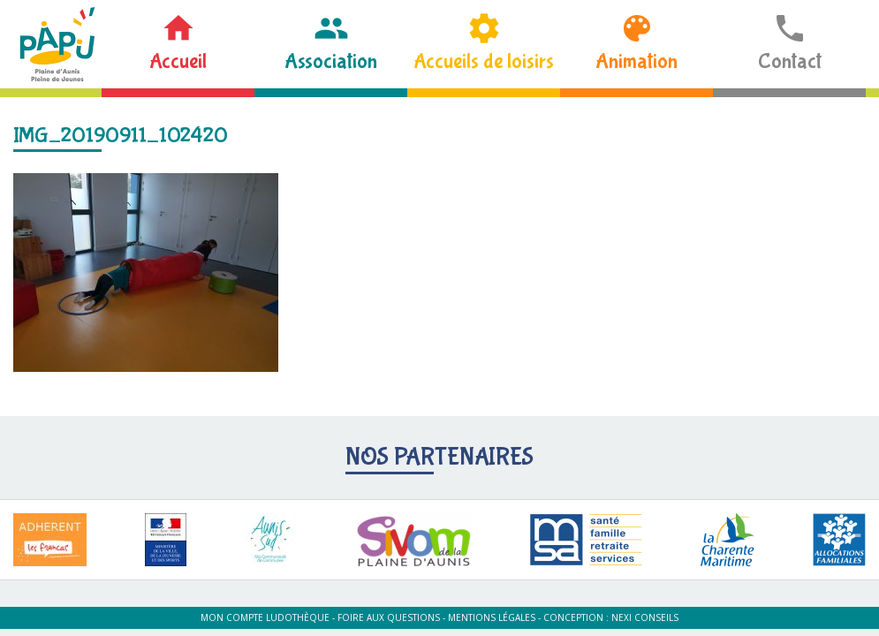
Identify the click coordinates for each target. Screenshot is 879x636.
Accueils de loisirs (483, 61)
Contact (790, 61)
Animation (636, 61)
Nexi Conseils (644, 617)
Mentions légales (491, 617)
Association (330, 61)
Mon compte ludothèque (265, 617)
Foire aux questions (388, 617)
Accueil (178, 61)
